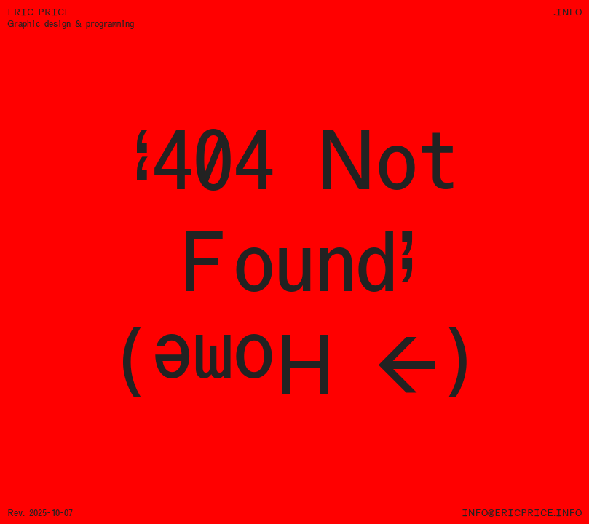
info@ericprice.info (522, 512)
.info (567, 12)
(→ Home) (294, 364)
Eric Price (39, 12)
